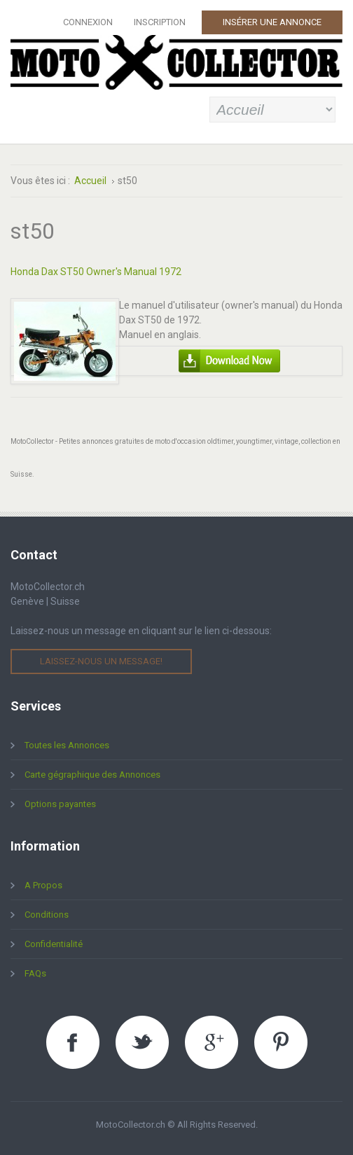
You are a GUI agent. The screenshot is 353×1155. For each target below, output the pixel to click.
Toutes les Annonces (67, 745)
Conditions (47, 914)
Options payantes (60, 804)
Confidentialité (54, 944)
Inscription (160, 22)
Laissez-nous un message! (101, 661)
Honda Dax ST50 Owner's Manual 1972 (96, 271)
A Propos (43, 885)
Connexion (88, 22)
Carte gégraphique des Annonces (92, 774)
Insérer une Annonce (272, 22)
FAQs (35, 973)
